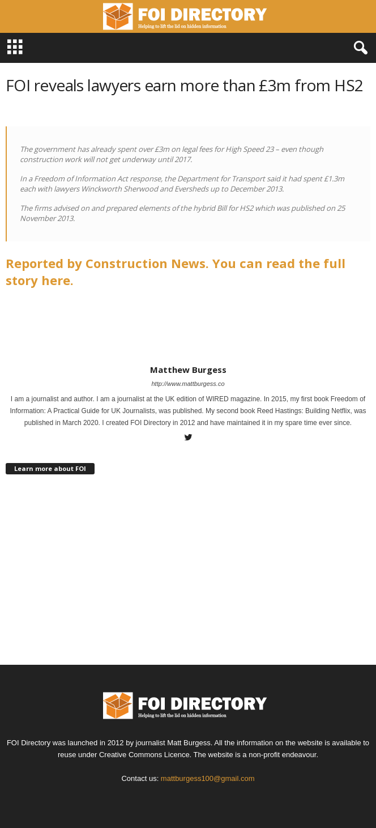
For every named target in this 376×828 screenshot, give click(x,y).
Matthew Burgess (188, 369)
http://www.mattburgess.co (188, 383)
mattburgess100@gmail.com (208, 778)
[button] (358, 48)
